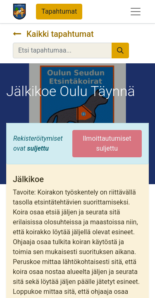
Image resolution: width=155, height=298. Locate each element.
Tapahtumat (59, 11)
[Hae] (120, 50)
